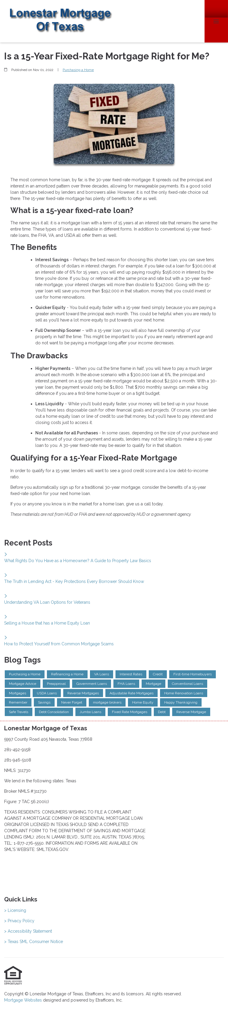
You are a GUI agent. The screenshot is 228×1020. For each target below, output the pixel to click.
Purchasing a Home (78, 70)
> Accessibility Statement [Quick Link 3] (28, 931)
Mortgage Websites (23, 1000)
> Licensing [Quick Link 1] (15, 910)
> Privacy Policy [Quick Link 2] (19, 920)
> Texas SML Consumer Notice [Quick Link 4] (33, 941)
